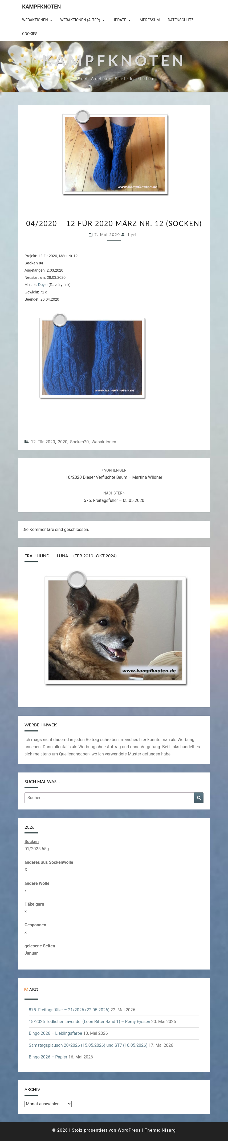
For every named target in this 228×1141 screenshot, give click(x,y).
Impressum (149, 20)
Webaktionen (35, 20)
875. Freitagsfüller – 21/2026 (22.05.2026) (69, 1009)
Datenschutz (181, 20)
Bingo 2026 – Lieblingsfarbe (55, 1033)
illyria (133, 234)
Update (119, 20)
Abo (33, 989)
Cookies (29, 34)
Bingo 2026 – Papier (48, 1057)
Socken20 (79, 441)
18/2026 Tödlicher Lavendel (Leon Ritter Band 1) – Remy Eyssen (89, 1021)
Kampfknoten (41, 6)
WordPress (129, 1130)
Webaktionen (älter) (80, 20)
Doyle (43, 285)
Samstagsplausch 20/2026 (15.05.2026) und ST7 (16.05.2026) (88, 1045)
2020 (62, 441)
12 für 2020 (43, 441)
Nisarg (169, 1130)
